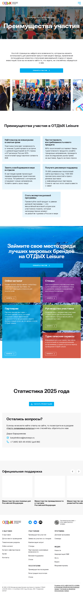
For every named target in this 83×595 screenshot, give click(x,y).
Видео (57, 562)
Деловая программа (62, 535)
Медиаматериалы (61, 565)
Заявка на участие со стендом (39, 538)
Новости (58, 550)
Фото (56, 558)
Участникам (33, 531)
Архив (4, 554)
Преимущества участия (37, 535)
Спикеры (58, 538)
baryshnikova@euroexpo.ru (20, 437)
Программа (59, 531)
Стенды (31, 546)
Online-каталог (7, 546)
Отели (30, 559)
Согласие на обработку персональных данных (64, 590)
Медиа (57, 547)
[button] (72, 471)
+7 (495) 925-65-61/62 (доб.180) (23, 441)
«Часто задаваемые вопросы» (20, 428)
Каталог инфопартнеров (11, 550)
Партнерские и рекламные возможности (38, 551)
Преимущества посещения (38, 569)
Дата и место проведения (12, 538)
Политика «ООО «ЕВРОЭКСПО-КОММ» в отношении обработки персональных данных (67, 587)
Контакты (5, 557)
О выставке (7, 531)
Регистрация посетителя (37, 573)
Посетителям (34, 566)
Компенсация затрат (36, 542)
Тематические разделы (11, 542)
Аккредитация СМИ (62, 554)
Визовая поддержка (35, 556)
